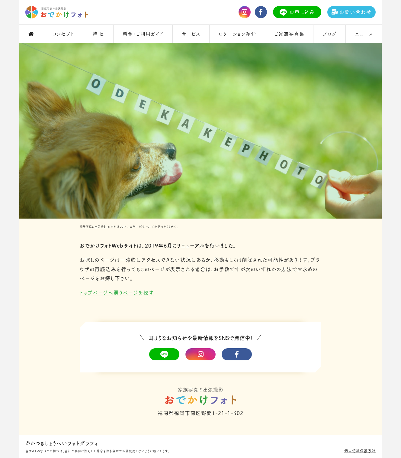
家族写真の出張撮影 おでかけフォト (103, 226)
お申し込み (297, 12)
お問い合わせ (351, 12)
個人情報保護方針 (360, 451)
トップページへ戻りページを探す (117, 292)
